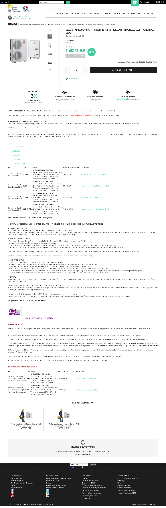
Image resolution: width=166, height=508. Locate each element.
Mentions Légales (17, 480)
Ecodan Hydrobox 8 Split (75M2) (86, 390)
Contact (13, 485)
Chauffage (59, 13)
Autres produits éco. (111, 13)
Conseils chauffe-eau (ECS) (126, 493)
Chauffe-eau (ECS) (88, 483)
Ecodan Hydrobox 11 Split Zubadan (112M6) (95, 186)
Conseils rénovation (124, 488)
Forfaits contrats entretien (55, 488)
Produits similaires (18, 163)
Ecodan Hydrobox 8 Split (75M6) (86, 378)
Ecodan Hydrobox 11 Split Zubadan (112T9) (95, 198)
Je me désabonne (89, 467)
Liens (119, 483)
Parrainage (121, 480)
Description (16, 151)
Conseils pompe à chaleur (126, 490)
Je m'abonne (78, 467)
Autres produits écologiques (91, 493)
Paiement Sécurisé (123, 485)
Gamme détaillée (18, 146)
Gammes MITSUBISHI (75, 24)
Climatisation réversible (90, 480)
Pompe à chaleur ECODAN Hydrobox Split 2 (100, 24)
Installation (16, 159)
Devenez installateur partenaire (128, 478)
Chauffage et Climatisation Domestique (33, 24)
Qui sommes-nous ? (17, 478)
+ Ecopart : (70, 56)
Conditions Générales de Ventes (22, 483)
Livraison (49, 483)
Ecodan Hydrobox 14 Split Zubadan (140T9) (95, 209)
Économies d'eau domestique (92, 485)
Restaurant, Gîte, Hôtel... (90, 496)
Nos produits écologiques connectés (94, 488)
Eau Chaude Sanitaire (75, 13)
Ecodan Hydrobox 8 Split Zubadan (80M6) (95, 174)
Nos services (148, 13)
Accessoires (16, 155)
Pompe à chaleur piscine (90, 490)
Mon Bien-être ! (87, 498)
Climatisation (93, 13)
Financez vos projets (53, 480)
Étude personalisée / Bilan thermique (58, 478)
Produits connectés (131, 13)
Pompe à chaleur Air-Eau (56, 24)
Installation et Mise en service (56, 485)
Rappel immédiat (16, 488)
